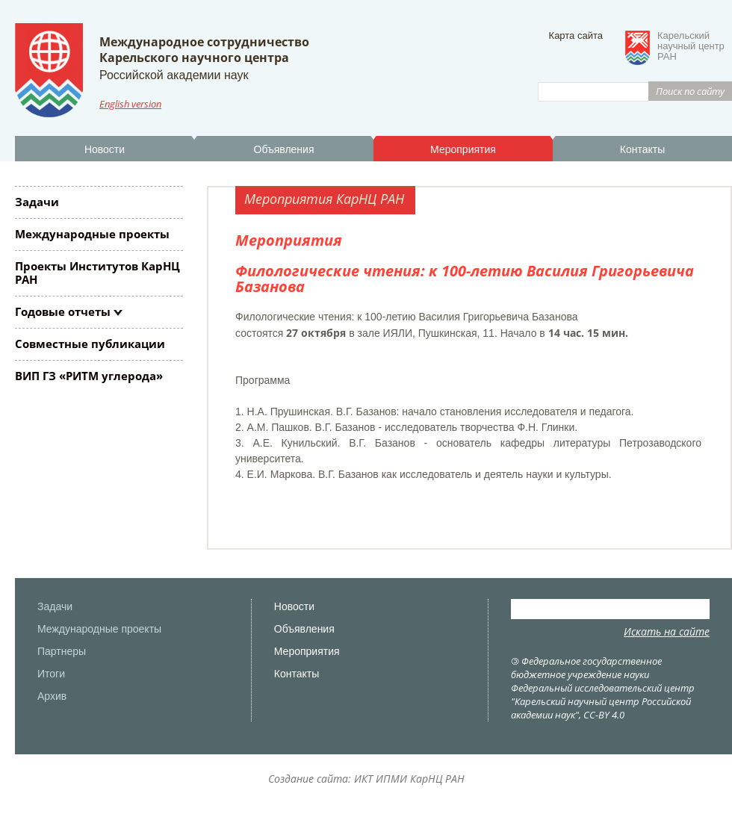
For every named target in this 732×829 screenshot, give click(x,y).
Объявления (284, 149)
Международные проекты (92, 233)
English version (130, 104)
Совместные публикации (90, 343)
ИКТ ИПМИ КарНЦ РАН (409, 778)
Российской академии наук (173, 75)
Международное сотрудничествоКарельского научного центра (204, 50)
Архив (51, 696)
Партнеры (61, 651)
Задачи (37, 201)
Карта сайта (576, 35)
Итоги (51, 674)
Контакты (642, 149)
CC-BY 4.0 (603, 714)
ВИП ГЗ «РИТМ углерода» (89, 375)
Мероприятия (463, 149)
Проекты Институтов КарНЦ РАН (97, 272)
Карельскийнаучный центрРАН (691, 46)
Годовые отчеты (63, 311)
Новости (104, 149)
